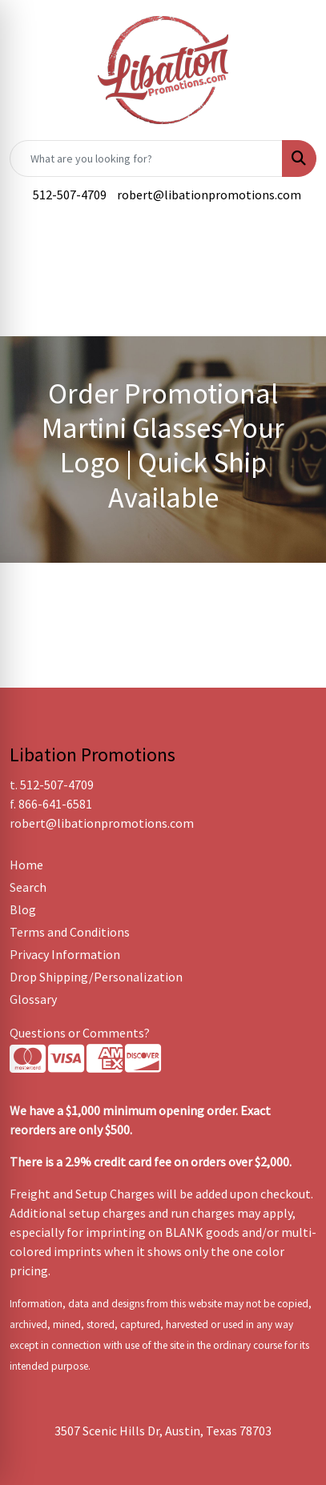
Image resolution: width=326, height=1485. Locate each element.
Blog (23, 909)
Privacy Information (65, 954)
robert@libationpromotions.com (209, 195)
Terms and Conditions (70, 932)
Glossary (33, 999)
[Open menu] (294, 257)
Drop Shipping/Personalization (96, 977)
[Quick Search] (146, 158)
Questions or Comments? (80, 1033)
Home (26, 865)
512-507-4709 (70, 195)
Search (28, 887)
